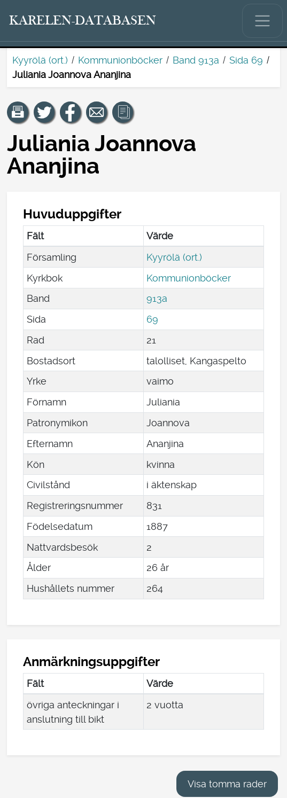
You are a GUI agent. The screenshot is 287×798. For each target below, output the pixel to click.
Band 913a (196, 60)
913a (156, 298)
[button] (17, 112)
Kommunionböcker (120, 60)
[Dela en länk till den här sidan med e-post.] (96, 112)
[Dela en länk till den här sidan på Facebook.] (70, 112)
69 (152, 319)
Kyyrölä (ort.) (40, 60)
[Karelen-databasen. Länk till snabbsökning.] (83, 21)
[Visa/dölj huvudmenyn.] (262, 21)
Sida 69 (246, 60)
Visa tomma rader (227, 783)
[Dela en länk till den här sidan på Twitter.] (44, 112)
